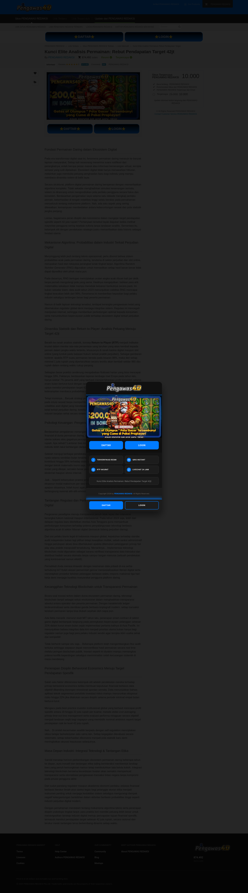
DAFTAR (106, 445)
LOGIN (142, 445)
